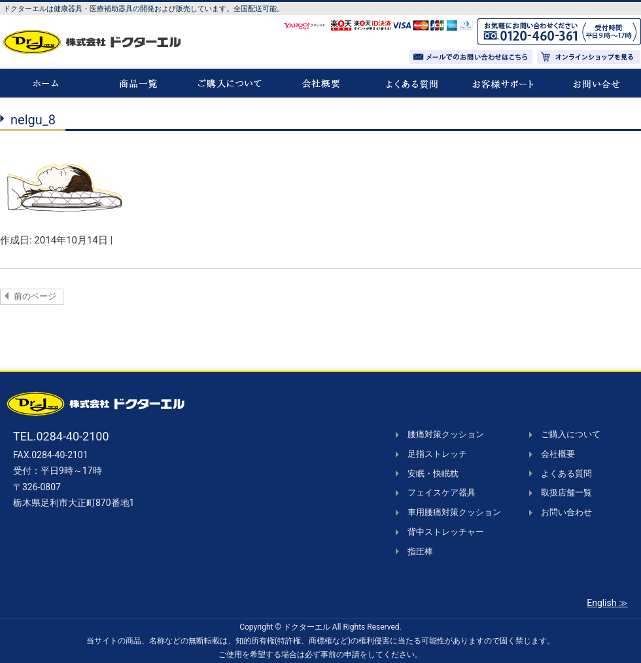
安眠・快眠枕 (433, 473)
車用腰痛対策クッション (454, 512)
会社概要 (558, 454)
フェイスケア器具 (441, 492)
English (601, 603)
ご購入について (570, 434)
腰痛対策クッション (445, 434)
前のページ (35, 296)
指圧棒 (420, 551)
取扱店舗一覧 (566, 492)
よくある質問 (566, 473)
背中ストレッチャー (445, 532)
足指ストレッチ (437, 454)
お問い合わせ (566, 512)
